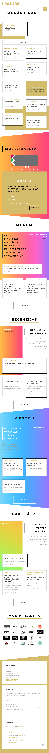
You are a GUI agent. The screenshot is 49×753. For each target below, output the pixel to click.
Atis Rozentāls (9, 673)
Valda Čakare (9, 677)
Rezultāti (35, 207)
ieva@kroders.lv (13, 728)
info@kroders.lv (13, 737)
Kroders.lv (8, 670)
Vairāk (24, 305)
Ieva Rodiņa (8, 671)
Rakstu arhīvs (25, 42)
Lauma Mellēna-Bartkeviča (12, 675)
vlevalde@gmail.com (14, 732)
